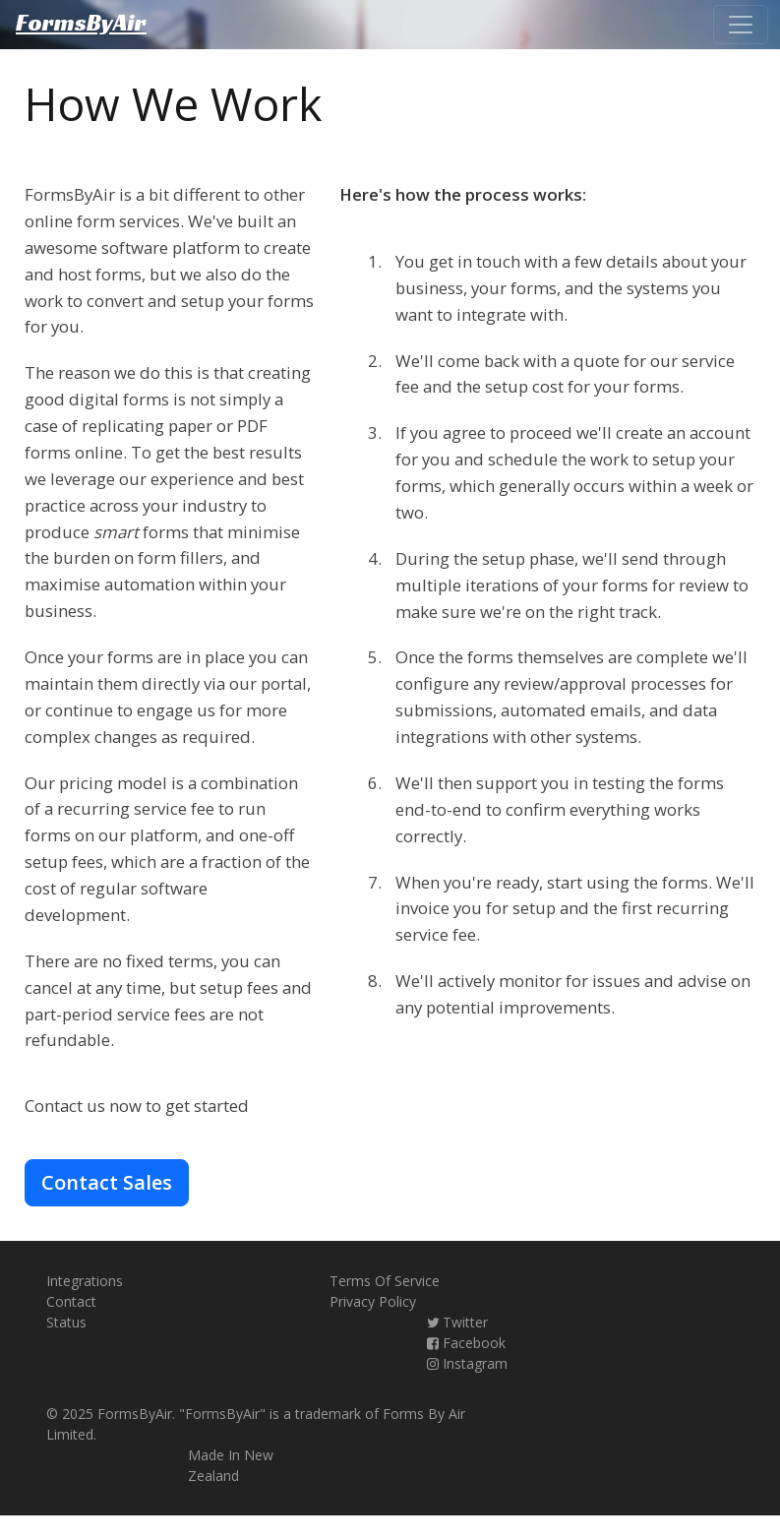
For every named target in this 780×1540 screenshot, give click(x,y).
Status (66, 1322)
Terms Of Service (385, 1280)
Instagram (466, 1363)
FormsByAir (81, 24)
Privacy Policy (373, 1301)
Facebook (465, 1342)
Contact (71, 1301)
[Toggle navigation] (740, 24)
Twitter (456, 1322)
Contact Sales (106, 1182)
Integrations (84, 1280)
